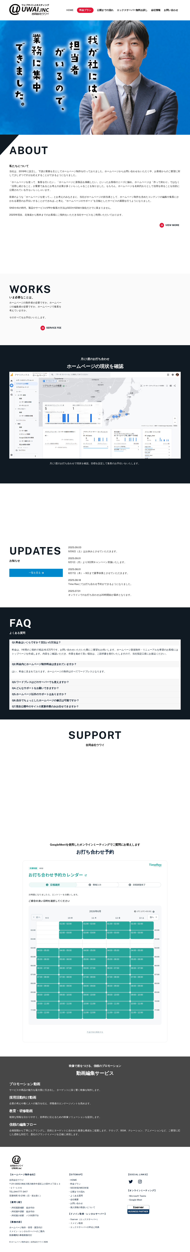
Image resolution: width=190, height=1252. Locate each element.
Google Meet (135, 1199)
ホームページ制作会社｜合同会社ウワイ (27, 1242)
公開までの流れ (105, 10)
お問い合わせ (171, 10)
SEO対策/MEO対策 (79, 1187)
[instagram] (141, 1181)
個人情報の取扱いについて (82, 1207)
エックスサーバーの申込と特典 (84, 1227)
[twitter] (131, 1181)
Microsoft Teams (137, 1196)
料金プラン (85, 10)
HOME (69, 10)
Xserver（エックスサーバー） (84, 1219)
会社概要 (74, 1199)
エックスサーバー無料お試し (132, 10)
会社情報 (155, 10)
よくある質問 (76, 1195)
